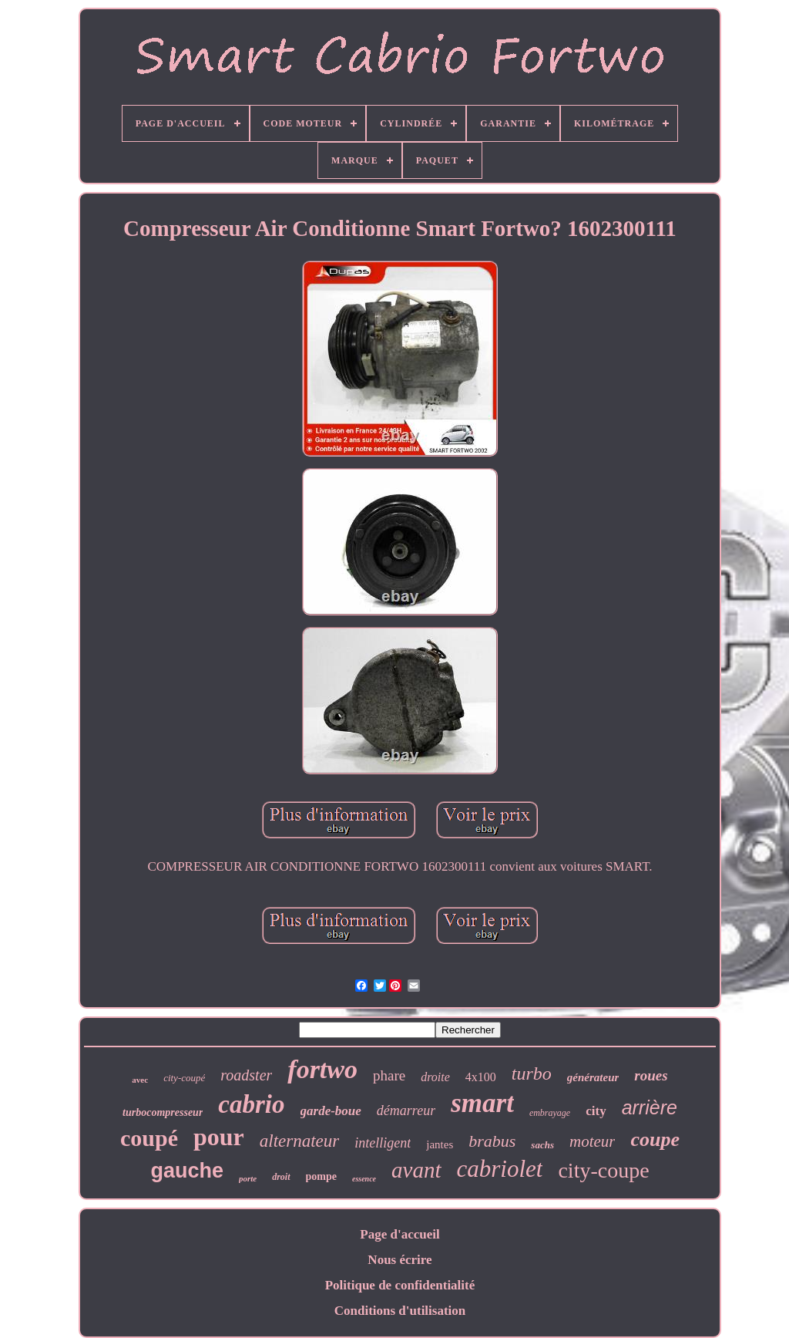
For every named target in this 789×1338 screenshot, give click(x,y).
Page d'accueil (399, 1234)
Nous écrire (399, 1259)
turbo (532, 1073)
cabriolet (500, 1168)
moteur (592, 1141)
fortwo (322, 1069)
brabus (491, 1141)
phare (389, 1075)
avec (140, 1079)
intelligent (382, 1143)
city (596, 1111)
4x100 (480, 1077)
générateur (593, 1077)
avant (416, 1170)
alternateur (300, 1141)
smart (482, 1103)
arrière (649, 1107)
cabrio (251, 1104)
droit (281, 1176)
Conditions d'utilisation (400, 1310)
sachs (542, 1145)
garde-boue (330, 1111)
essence (364, 1179)
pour (218, 1137)
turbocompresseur (163, 1112)
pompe (321, 1176)
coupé (149, 1138)
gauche (186, 1170)
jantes (439, 1144)
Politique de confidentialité (400, 1285)
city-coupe (603, 1170)
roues (650, 1075)
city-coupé (184, 1078)
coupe (655, 1139)
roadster (246, 1075)
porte (248, 1178)
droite (435, 1077)
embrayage (549, 1112)
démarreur (406, 1110)
